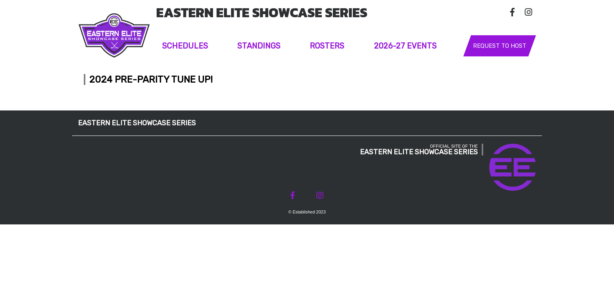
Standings (258, 46)
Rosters (327, 46)
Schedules (185, 46)
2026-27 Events (405, 46)
